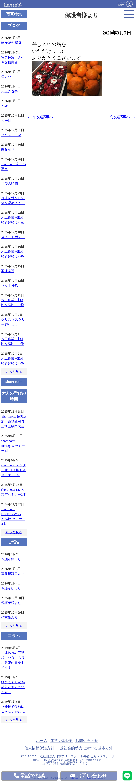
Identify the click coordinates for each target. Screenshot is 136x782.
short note (13, 382)
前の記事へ (40, 117)
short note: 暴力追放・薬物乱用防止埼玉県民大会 (14, 421)
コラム (14, 636)
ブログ (14, 25)
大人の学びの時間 (14, 396)
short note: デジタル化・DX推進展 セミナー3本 (13, 470)
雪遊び (6, 77)
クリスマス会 (11, 135)
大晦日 (6, 120)
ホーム (41, 740)
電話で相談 (29, 775)
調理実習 (7, 271)
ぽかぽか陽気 (11, 43)
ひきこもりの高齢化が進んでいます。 (13, 687)
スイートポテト (13, 237)
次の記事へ (122, 117)
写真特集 (14, 14)
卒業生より (9, 617)
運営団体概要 (61, 740)
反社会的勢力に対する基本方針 (86, 748)
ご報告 (14, 542)
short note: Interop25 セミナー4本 (13, 445)
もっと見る (14, 372)
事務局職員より (12, 574)
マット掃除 (9, 285)
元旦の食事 (9, 91)
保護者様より (11, 559)
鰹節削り (7, 149)
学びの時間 (9, 183)
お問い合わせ (86, 740)
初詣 (4, 106)
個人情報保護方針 (39, 748)
